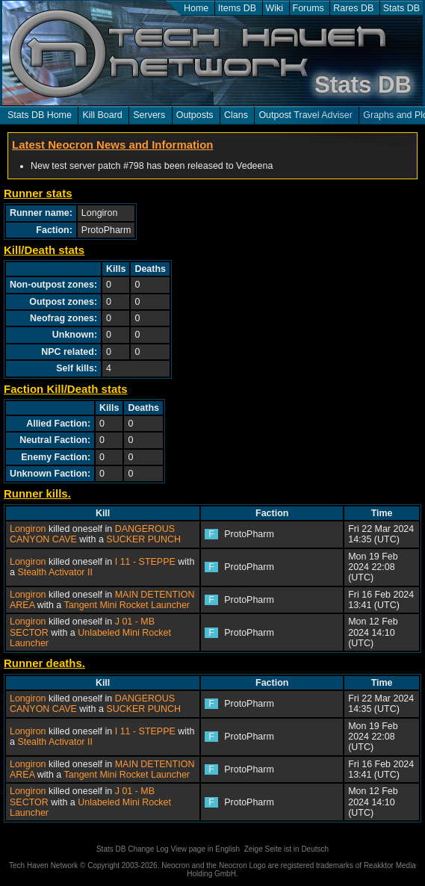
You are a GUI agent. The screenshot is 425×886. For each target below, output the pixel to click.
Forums (308, 8)
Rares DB (353, 8)
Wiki (275, 8)
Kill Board (102, 115)
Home (196, 8)
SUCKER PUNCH (143, 539)
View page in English (205, 849)
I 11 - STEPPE (145, 562)
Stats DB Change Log (132, 849)
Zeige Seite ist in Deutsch (286, 849)
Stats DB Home (39, 115)
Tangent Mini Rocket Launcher (127, 605)
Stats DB (401, 8)
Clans (236, 115)
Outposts (195, 115)
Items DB (237, 8)
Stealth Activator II (55, 572)
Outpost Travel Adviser (305, 115)
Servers (149, 115)
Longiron (28, 529)
